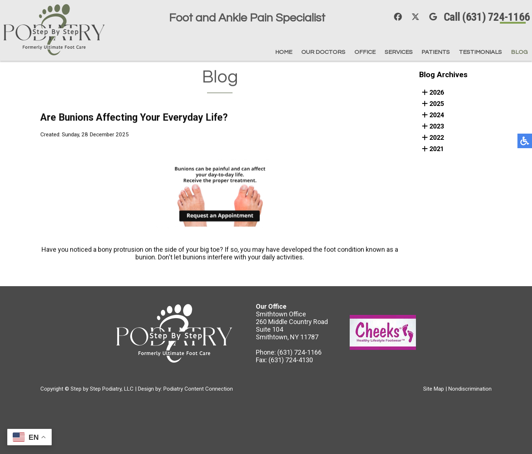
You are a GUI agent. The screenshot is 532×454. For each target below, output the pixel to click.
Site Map (433, 389)
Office (338, 51)
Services (378, 51)
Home (245, 51)
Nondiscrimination (470, 389)
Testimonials (474, 51)
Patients (421, 51)
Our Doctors (291, 51)
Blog (519, 51)
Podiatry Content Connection (198, 389)
